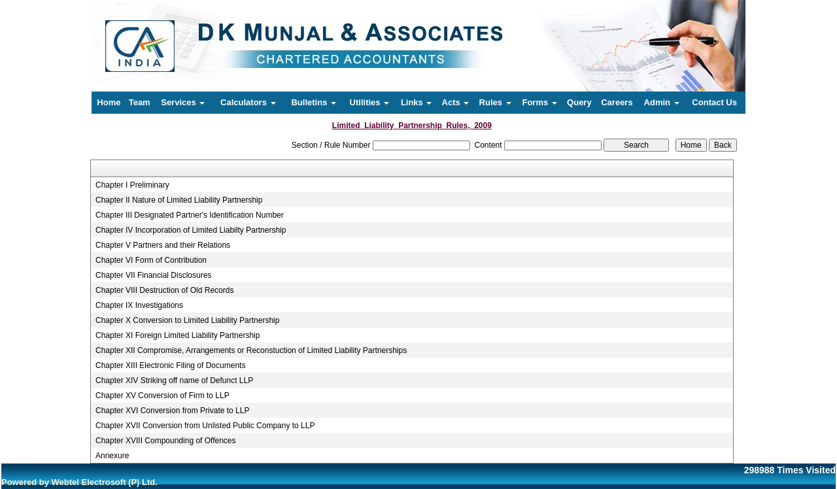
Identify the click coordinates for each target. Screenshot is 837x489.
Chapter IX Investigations (139, 305)
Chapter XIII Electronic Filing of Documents (170, 365)
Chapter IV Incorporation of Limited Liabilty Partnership (190, 230)
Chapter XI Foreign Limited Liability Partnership (177, 335)
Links (416, 102)
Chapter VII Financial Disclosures (153, 275)
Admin (661, 102)
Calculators (247, 102)
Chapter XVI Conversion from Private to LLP (172, 410)
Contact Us (714, 102)
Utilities (370, 102)
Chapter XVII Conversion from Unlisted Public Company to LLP (205, 425)
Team (139, 102)
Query (579, 102)
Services (183, 102)
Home (108, 102)
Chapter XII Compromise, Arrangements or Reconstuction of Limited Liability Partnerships (251, 350)
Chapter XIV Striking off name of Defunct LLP (174, 380)
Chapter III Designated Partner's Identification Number (189, 215)
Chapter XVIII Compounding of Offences (165, 440)
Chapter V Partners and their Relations (162, 245)
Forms (539, 102)
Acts (456, 102)
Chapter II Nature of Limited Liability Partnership (178, 200)
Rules (495, 102)
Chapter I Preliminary (132, 185)
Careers (616, 102)
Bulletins (313, 102)
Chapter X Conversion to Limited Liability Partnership (187, 320)
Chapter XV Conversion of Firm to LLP (162, 395)
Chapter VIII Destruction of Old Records (164, 290)
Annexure (112, 455)
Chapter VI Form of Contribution (151, 260)
